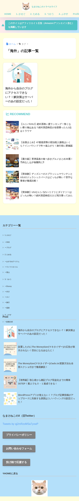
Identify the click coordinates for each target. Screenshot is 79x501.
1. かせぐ (8, 235)
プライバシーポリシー (19, 434)
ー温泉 (7, 308)
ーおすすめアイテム (12, 261)
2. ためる (8, 254)
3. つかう (8, 279)
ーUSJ (7, 292)
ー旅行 (7, 302)
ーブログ (8, 247)
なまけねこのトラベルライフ (44, 6)
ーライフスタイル (11, 267)
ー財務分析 (9, 322)
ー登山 (7, 272)
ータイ (7, 297)
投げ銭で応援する (16, 462)
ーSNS (7, 242)
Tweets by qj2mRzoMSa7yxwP (20, 424)
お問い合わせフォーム (19, 448)
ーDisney (8, 286)
